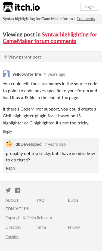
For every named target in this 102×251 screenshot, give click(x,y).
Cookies (11, 236)
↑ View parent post (22, 56)
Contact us (17, 208)
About (11, 200)
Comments (86, 18)
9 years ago (55, 73)
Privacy (74, 227)
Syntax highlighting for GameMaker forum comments (50, 37)
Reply (7, 131)
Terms (42, 227)
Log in (90, 6)
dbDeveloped (29, 143)
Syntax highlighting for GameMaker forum (38, 18)
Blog (73, 200)
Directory (13, 227)
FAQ (40, 200)
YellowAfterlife (26, 73)
